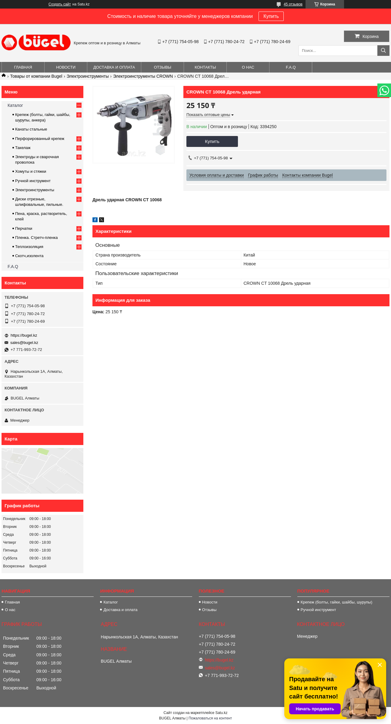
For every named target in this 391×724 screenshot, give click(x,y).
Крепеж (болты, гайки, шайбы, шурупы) (336, 602)
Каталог (15, 105)
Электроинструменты (88, 76)
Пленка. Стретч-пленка (36, 237)
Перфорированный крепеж (39, 138)
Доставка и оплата (114, 67)
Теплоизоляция (29, 246)
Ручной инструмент (33, 180)
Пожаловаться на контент (210, 718)
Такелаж (23, 147)
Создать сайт (59, 4)
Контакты (205, 67)
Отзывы (162, 67)
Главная (23, 67)
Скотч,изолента (29, 255)
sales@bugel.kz (24, 342)
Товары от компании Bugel (36, 76)
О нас (248, 67)
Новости (65, 67)
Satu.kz (221, 713)
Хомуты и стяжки (30, 171)
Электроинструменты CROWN (143, 76)
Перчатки (23, 228)
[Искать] (383, 50)
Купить (271, 16)
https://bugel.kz (24, 335)
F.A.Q (291, 67)
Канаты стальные (31, 129)
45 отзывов (293, 4)
